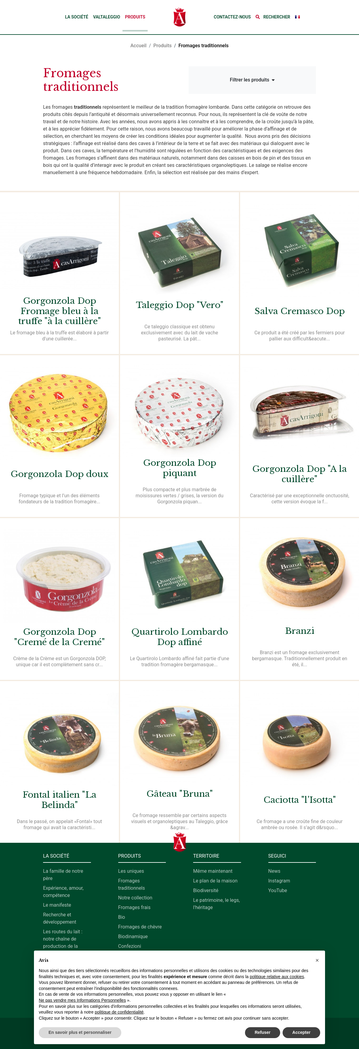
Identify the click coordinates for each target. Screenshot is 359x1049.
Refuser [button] (262, 1032)
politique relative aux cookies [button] (277, 976)
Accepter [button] (301, 1032)
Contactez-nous (232, 17)
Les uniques (131, 871)
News (274, 871)
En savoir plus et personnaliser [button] (80, 1032)
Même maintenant (213, 871)
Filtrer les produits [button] (252, 80)
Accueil (138, 45)
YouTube (277, 890)
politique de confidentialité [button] (119, 1012)
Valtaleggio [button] (106, 17)
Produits (135, 17)
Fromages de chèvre (140, 927)
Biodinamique (133, 936)
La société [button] (76, 17)
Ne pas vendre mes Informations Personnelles (82, 1000)
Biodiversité (205, 890)
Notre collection (135, 898)
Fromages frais (134, 907)
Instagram (279, 881)
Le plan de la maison (215, 881)
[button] (273, 17)
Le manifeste (57, 905)
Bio (121, 917)
